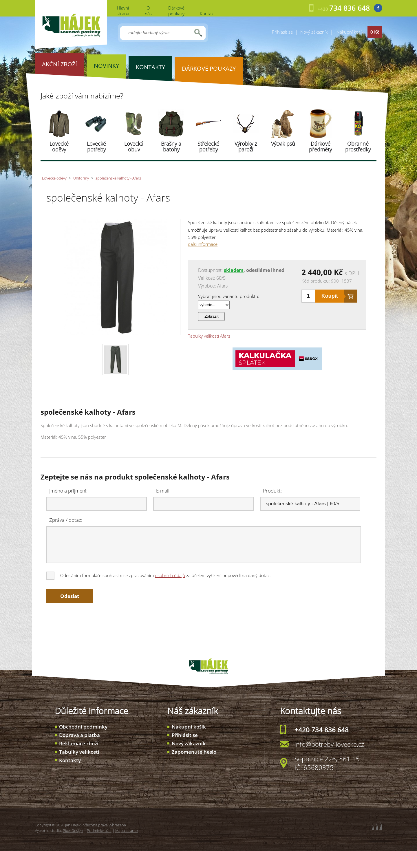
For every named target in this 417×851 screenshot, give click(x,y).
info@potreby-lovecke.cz (329, 744)
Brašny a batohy (171, 146)
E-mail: (163, 490)
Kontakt (207, 14)
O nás (148, 11)
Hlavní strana (123, 11)
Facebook (378, 8)
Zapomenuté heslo (194, 751)
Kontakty (70, 760)
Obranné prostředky (358, 146)
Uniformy (81, 178)
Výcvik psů (283, 143)
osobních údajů (170, 575)
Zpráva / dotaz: (65, 520)
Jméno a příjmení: (68, 490)
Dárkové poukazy (176, 11)
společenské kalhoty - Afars (118, 178)
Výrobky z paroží (246, 146)
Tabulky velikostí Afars (209, 336)
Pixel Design (73, 830)
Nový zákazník (314, 32)
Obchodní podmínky (83, 726)
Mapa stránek (126, 830)
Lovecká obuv (133, 146)
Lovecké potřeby (96, 146)
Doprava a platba (79, 735)
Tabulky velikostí (79, 751)
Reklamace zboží (78, 743)
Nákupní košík (189, 726)
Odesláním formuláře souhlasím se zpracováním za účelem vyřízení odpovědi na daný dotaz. (159, 575)
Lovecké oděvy (59, 146)
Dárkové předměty (320, 146)
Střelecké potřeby (208, 146)
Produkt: (272, 490)
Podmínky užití (99, 830)
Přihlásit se (282, 32)
